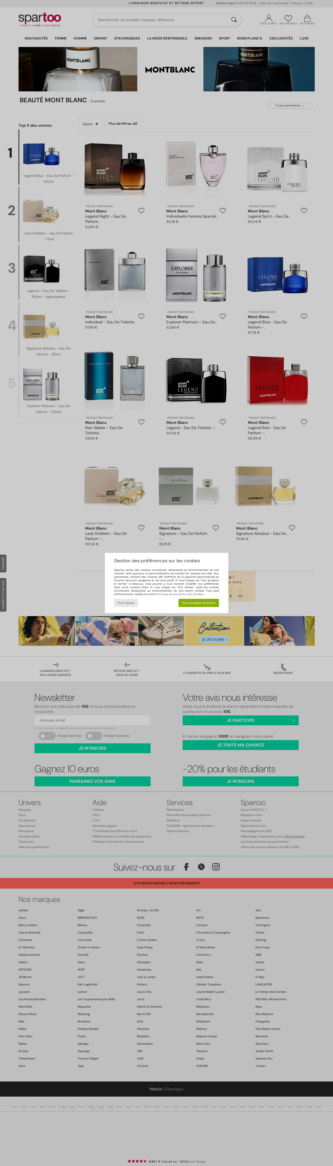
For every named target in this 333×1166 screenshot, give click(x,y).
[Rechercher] (234, 20)
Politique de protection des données (180, 594)
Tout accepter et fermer (199, 603)
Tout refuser (126, 603)
